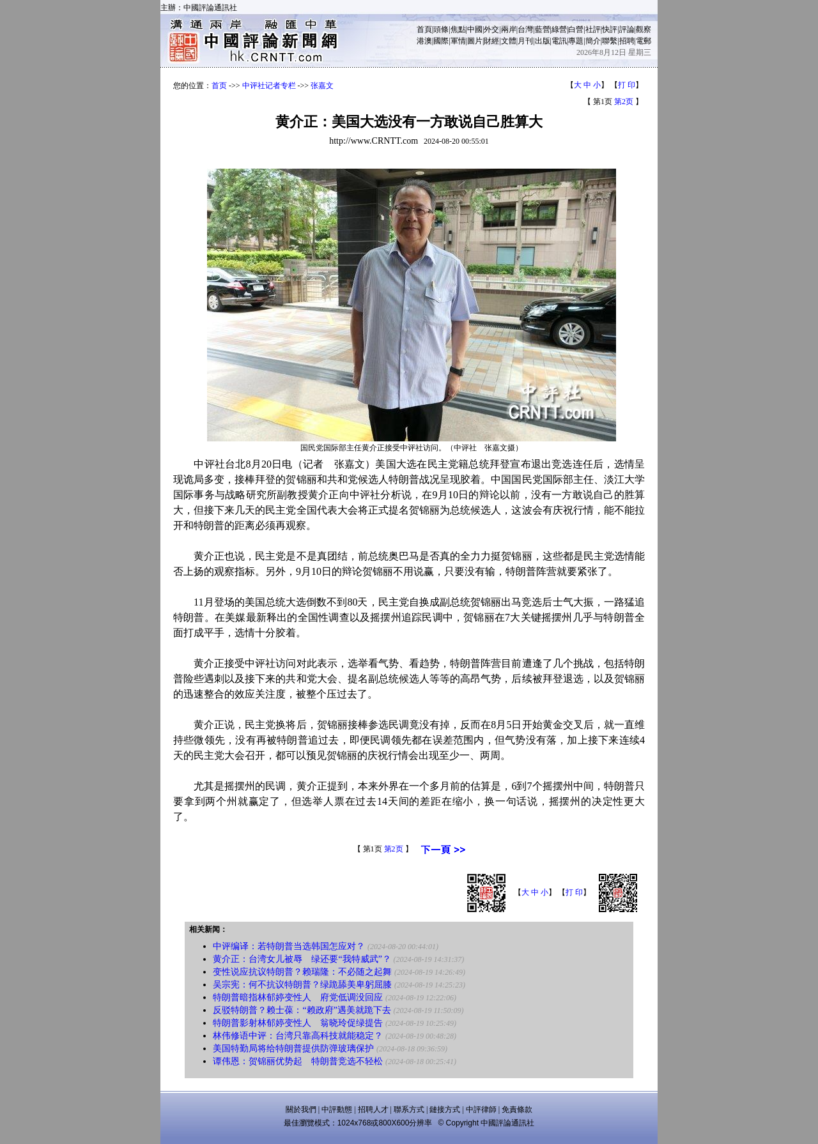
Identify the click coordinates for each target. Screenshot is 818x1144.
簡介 (593, 40)
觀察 (643, 29)
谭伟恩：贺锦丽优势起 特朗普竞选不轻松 (298, 1061)
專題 (575, 40)
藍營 (542, 29)
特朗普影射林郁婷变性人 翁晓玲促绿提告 (298, 1023)
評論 (627, 29)
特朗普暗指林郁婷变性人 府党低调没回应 (298, 997)
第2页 (623, 101)
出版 (542, 40)
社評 (593, 29)
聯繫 (609, 40)
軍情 (458, 40)
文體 (508, 40)
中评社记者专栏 (269, 85)
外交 (491, 29)
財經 (491, 40)
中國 (474, 29)
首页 (219, 85)
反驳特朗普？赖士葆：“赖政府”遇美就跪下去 (301, 1010)
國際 (441, 40)
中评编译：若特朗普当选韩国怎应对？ (289, 946)
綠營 (559, 29)
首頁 (424, 29)
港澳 (424, 40)
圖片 (474, 40)
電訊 (559, 40)
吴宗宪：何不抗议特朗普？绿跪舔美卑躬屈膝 (302, 984)
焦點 (458, 29)
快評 (609, 29)
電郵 (643, 40)
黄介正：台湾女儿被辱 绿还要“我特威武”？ (301, 959)
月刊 (525, 40)
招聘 (627, 40)
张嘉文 (322, 85)
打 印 (626, 84)
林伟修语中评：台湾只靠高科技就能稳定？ (298, 1036)
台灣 (525, 29)
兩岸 (508, 29)
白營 (575, 29)
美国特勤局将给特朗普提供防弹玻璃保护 (293, 1048)
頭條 (441, 29)
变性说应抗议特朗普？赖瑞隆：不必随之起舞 (302, 972)
